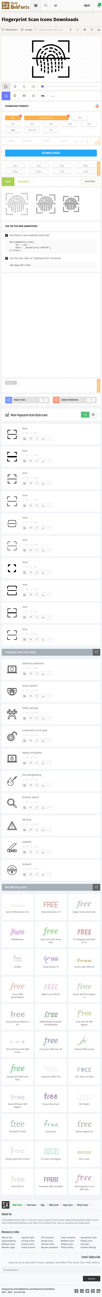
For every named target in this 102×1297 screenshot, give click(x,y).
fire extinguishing (31, 775)
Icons (8, 181)
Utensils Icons (47, 1244)
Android (32, 130)
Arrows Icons (47, 1241)
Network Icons (8, 1244)
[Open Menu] (56, 5)
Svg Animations (9, 1241)
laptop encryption (32, 752)
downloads (51, 152)
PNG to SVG (7, 1237)
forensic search (30, 797)
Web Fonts (17, 1205)
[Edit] (31, 438)
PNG (80, 118)
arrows (28, 29)
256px (15, 171)
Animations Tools (88, 1237)
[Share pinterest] (91, 29)
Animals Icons (28, 1241)
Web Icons (54, 1205)
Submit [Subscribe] (91, 1278)
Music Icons (82, 1205)
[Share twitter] (84, 29)
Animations (23, 181)
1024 (62, 171)
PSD (70, 124)
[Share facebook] (71, 29)
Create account (28, 1247)
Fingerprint (11, 383)
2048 (85, 171)
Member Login (8, 1247)
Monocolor (11, 29)
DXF (89, 124)
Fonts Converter (68, 1237)
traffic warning (30, 708)
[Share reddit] (77, 29)
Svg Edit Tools (28, 1237)
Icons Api (84, 1244)
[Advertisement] (51, 324)
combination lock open (34, 730)
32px (38, 166)
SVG (13, 118)
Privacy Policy (67, 1247)
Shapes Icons (67, 1244)
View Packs (90, 182)
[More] (49, 438)
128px (85, 166)
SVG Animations (46, 118)
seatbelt (26, 841)
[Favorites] (37, 438)
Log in (87, 5)
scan (24, 473)
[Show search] (46, 5)
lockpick (26, 864)
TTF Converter (47, 1237)
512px (38, 171)
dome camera (29, 685)
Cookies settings (88, 1247)
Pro (43, 96)
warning (26, 819)
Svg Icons (16, 5)
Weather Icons (67, 1241)
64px (62, 166)
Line (13, 130)
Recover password (49, 1247)
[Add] (24, 438)
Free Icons (31, 1205)
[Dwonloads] (43, 438)
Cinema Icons (28, 1244)
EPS (32, 124)
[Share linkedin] (97, 29)
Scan (25, 428)
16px (15, 166)
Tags (42, 1205)
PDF (13, 124)
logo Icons (68, 1205)
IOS (50, 130)
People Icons (86, 1241)
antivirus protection (33, 663)
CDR (51, 124)
